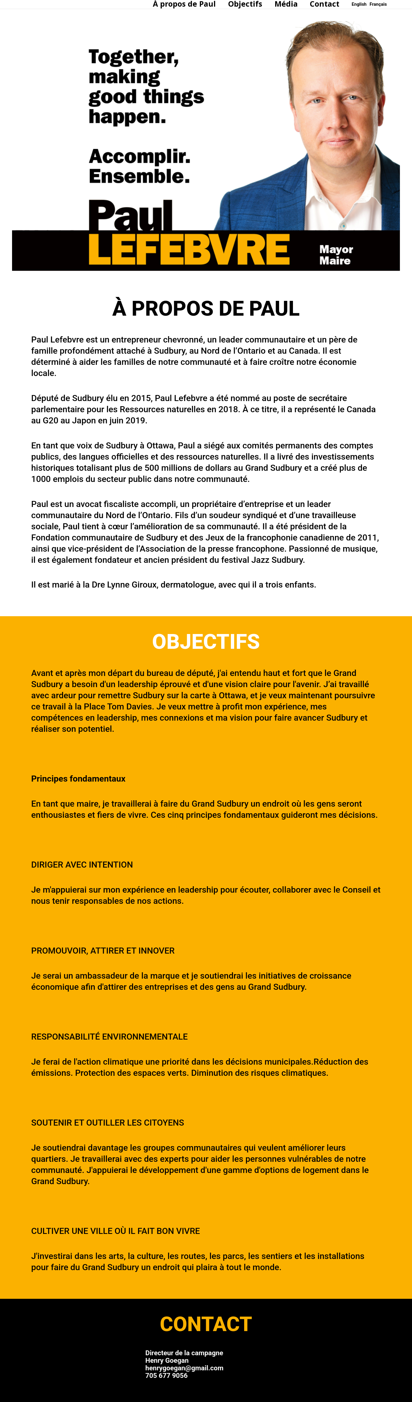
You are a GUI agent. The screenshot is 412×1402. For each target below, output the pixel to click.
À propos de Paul (174, 4)
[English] (359, 4)
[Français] (378, 4)
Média (282, 4)
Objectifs (238, 4)
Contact (323, 4)
